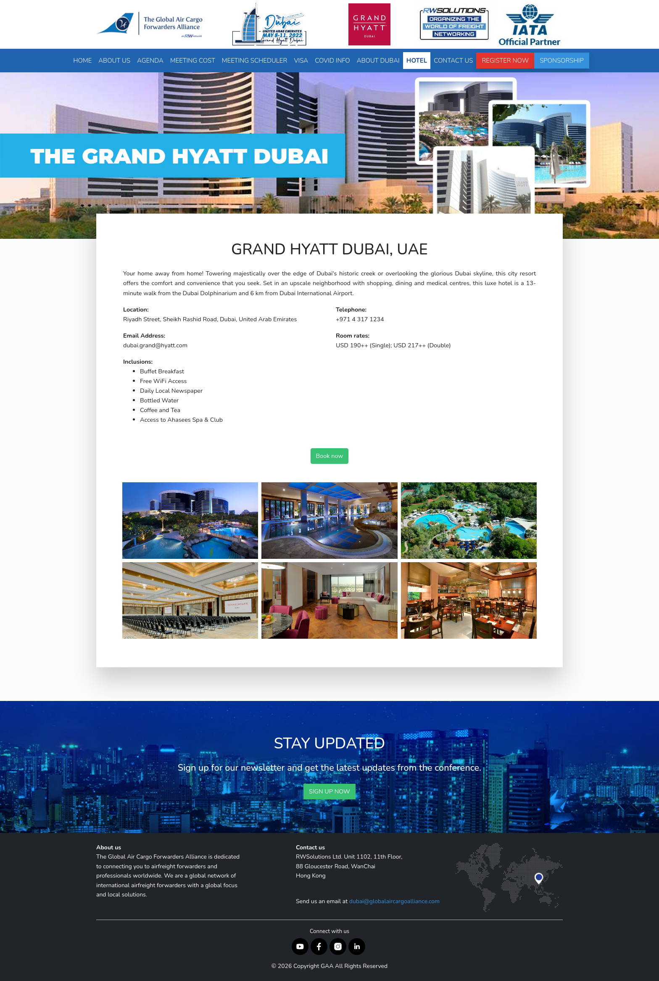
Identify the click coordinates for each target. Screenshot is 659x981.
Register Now (505, 60)
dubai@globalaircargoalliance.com (394, 901)
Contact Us (453, 60)
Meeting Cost (192, 60)
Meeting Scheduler (254, 60)
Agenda (150, 60)
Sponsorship (562, 60)
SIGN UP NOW (329, 791)
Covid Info (332, 60)
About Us (114, 60)
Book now (329, 456)
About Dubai (378, 60)
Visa (301, 60)
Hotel (416, 60)
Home (82, 60)
